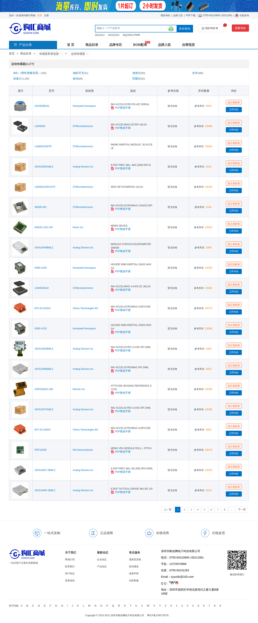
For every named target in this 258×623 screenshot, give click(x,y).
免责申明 (134, 573)
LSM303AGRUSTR (45, 186)
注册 (46, 15)
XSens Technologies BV (85, 308)
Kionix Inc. (78, 227)
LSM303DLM (42, 288)
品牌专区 (115, 44)
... (232, 509)
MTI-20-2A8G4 (42, 429)
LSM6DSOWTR (43, 146)
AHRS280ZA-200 (44, 389)
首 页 (70, 44)
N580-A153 (41, 328)
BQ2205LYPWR (131, 35)
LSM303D (40, 126)
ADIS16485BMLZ (44, 369)
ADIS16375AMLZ (44, 409)
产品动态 (102, 566)
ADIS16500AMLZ (44, 166)
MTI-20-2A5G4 (42, 308)
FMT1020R (41, 450)
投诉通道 (134, 566)
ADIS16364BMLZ (44, 348)
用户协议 (70, 573)
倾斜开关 (80, 73)
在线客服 (134, 580)
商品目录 (91, 44)
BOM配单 (140, 44)
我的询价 (165, 15)
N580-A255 (41, 267)
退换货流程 (135, 559)
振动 (78, 78)
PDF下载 (190, 15)
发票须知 (70, 580)
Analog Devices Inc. (83, 166)
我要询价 (240, 28)
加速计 (21, 78)
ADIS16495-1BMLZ (45, 490)
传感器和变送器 (50, 53)
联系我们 (70, 566)
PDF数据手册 (121, 107)
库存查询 (184, 28)
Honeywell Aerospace (84, 106)
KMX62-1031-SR (44, 227)
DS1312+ (100, 35)
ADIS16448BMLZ (44, 247)
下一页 (242, 509)
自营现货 (188, 44)
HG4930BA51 (42, 106)
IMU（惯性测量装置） (29, 73)
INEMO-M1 (41, 207)
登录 (39, 15)
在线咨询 (244, 15)
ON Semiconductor (83, 450)
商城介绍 (70, 559)
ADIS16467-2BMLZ (45, 470)
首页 (12, 53)
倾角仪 (138, 73)
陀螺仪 (138, 78)
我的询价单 (213, 27)
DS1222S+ (114, 35)
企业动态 (102, 559)
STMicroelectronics (83, 126)
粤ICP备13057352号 (158, 615)
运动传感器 (79, 53)
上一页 (168, 509)
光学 (197, 73)
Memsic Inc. (79, 389)
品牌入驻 (178, 15)
